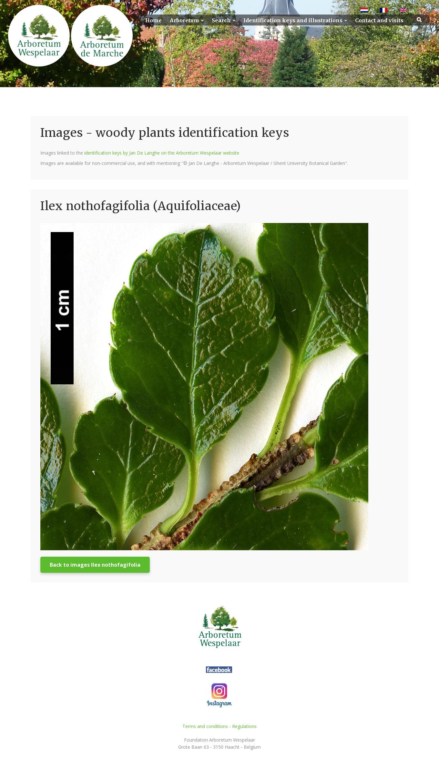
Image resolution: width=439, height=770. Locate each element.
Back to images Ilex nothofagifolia (95, 564)
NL (372, 10)
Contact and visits (379, 20)
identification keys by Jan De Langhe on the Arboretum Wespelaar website (161, 153)
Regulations (244, 726)
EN (411, 10)
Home (153, 20)
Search (221, 20)
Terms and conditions (205, 726)
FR (392, 10)
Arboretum (184, 20)
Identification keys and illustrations (292, 20)
